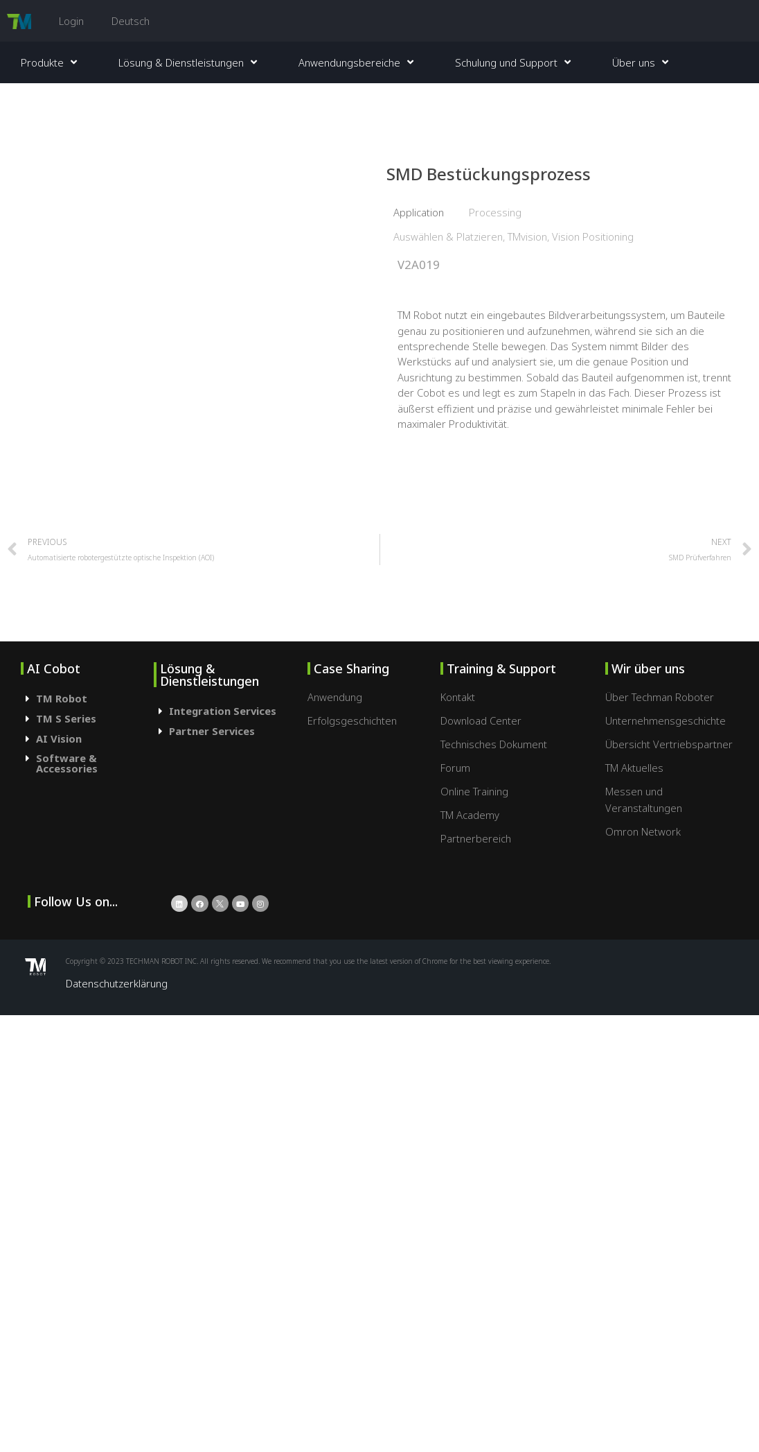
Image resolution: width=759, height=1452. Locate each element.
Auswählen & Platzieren (448, 236)
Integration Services (222, 711)
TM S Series (66, 718)
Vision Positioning (593, 236)
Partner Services (212, 731)
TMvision (527, 236)
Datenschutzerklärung (117, 983)
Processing (495, 212)
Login (71, 21)
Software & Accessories (67, 763)
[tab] (87, 699)
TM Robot (61, 698)
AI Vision (59, 738)
